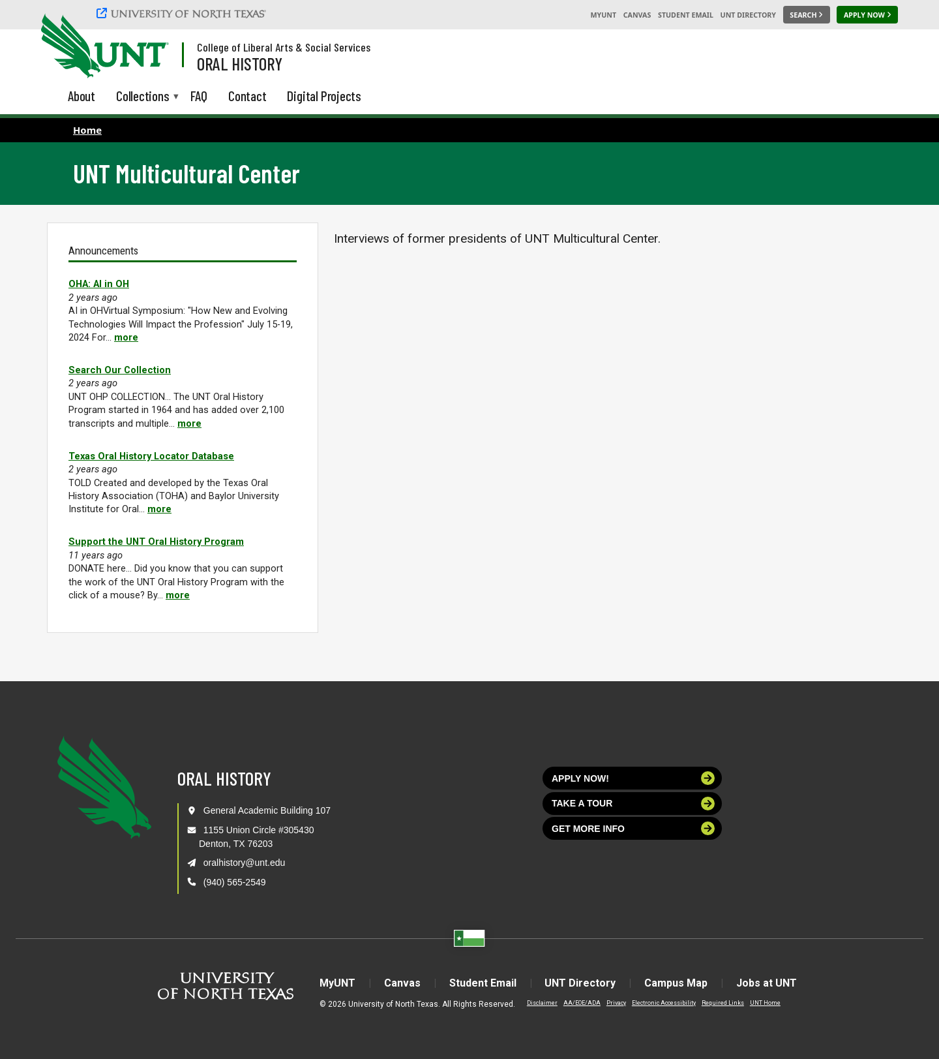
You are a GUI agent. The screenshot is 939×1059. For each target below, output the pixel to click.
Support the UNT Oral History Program (156, 541)
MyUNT (603, 15)
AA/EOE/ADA (582, 1003)
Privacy (616, 1003)
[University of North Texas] (183, 13)
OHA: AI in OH (98, 284)
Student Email (685, 15)
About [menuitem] (81, 95)
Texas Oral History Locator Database (151, 456)
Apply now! (633, 778)
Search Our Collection (119, 370)
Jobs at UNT (767, 983)
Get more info (633, 828)
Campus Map (676, 983)
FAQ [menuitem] (198, 95)
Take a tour (633, 803)
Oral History (239, 63)
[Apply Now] (867, 15)
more (126, 337)
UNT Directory (748, 15)
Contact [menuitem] (247, 95)
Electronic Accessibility (664, 1003)
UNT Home (765, 1003)
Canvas (637, 15)
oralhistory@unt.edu (244, 862)
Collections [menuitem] (143, 96)
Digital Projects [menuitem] (324, 95)
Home (87, 129)
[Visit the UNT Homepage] (148, 47)
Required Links (723, 1003)
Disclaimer (542, 1003)
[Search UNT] (806, 15)
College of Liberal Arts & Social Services (283, 47)
